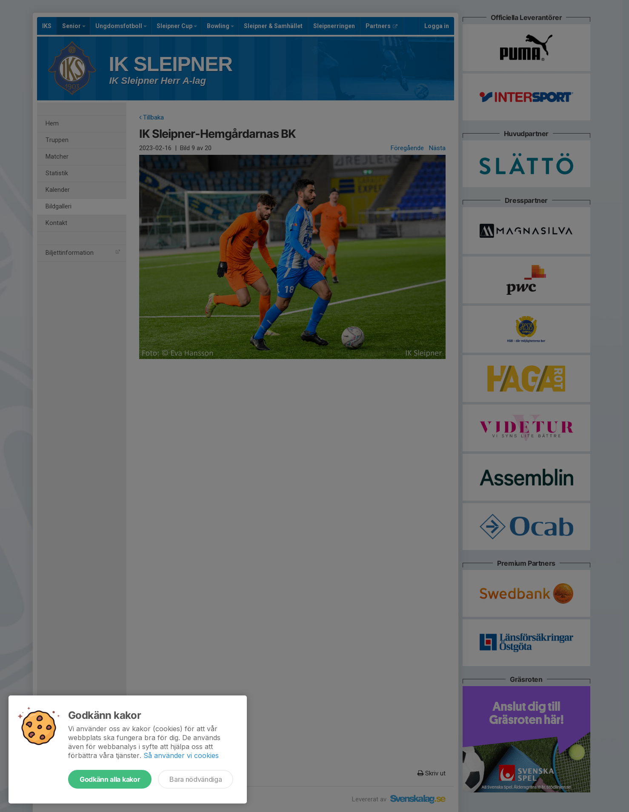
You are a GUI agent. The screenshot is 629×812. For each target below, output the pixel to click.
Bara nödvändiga (195, 779)
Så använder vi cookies (181, 755)
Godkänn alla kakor (110, 779)
